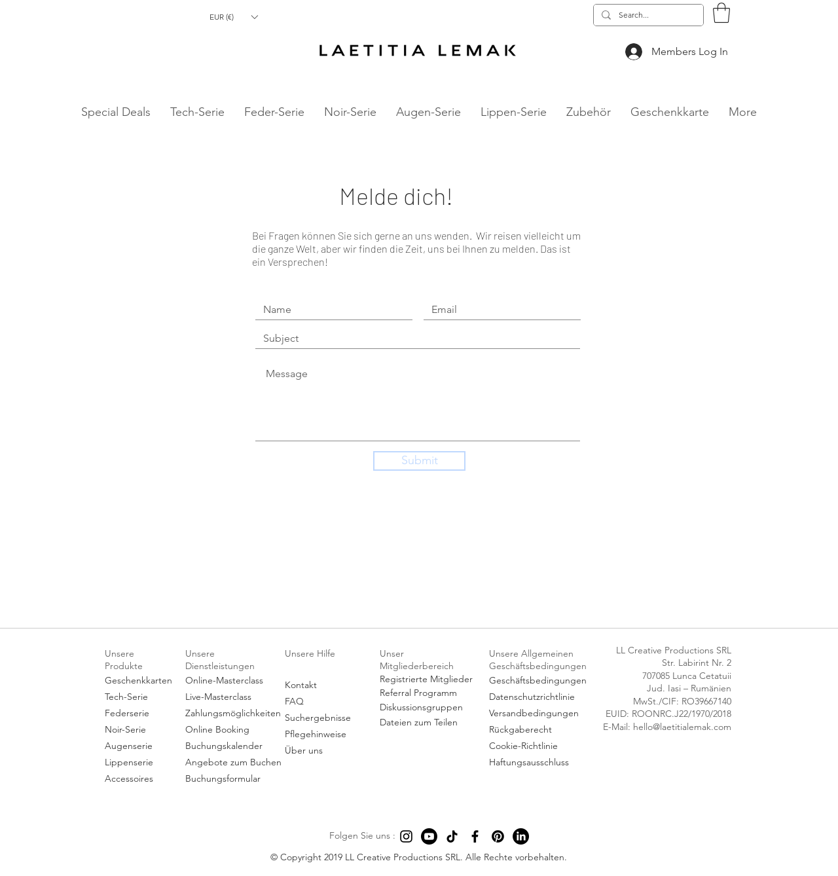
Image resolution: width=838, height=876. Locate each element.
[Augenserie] (139, 747)
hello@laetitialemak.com (21, 128)
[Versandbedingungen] (540, 714)
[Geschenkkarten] (139, 681)
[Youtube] (429, 836)
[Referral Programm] (427, 693)
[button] (233, 16)
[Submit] (419, 461)
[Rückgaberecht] (540, 730)
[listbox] (233, 16)
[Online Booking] (232, 730)
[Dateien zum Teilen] (427, 722)
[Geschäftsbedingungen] (540, 681)
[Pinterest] (498, 836)
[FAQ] (322, 702)
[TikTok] (452, 836)
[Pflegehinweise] (322, 735)
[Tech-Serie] (139, 697)
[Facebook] (475, 836)
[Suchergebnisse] (322, 718)
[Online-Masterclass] (232, 681)
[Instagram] (406, 836)
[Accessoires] (139, 779)
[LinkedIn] (521, 836)
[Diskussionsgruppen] (427, 708)
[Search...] (647, 15)
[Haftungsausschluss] (540, 763)
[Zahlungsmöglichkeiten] (233, 714)
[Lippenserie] (139, 763)
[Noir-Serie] (139, 730)
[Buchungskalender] (232, 747)
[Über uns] (322, 751)
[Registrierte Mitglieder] (427, 679)
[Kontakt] (322, 686)
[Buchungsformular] (232, 779)
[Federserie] (139, 714)
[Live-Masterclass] (232, 697)
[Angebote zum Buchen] (233, 763)
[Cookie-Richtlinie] (540, 747)
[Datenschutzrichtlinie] (540, 697)
